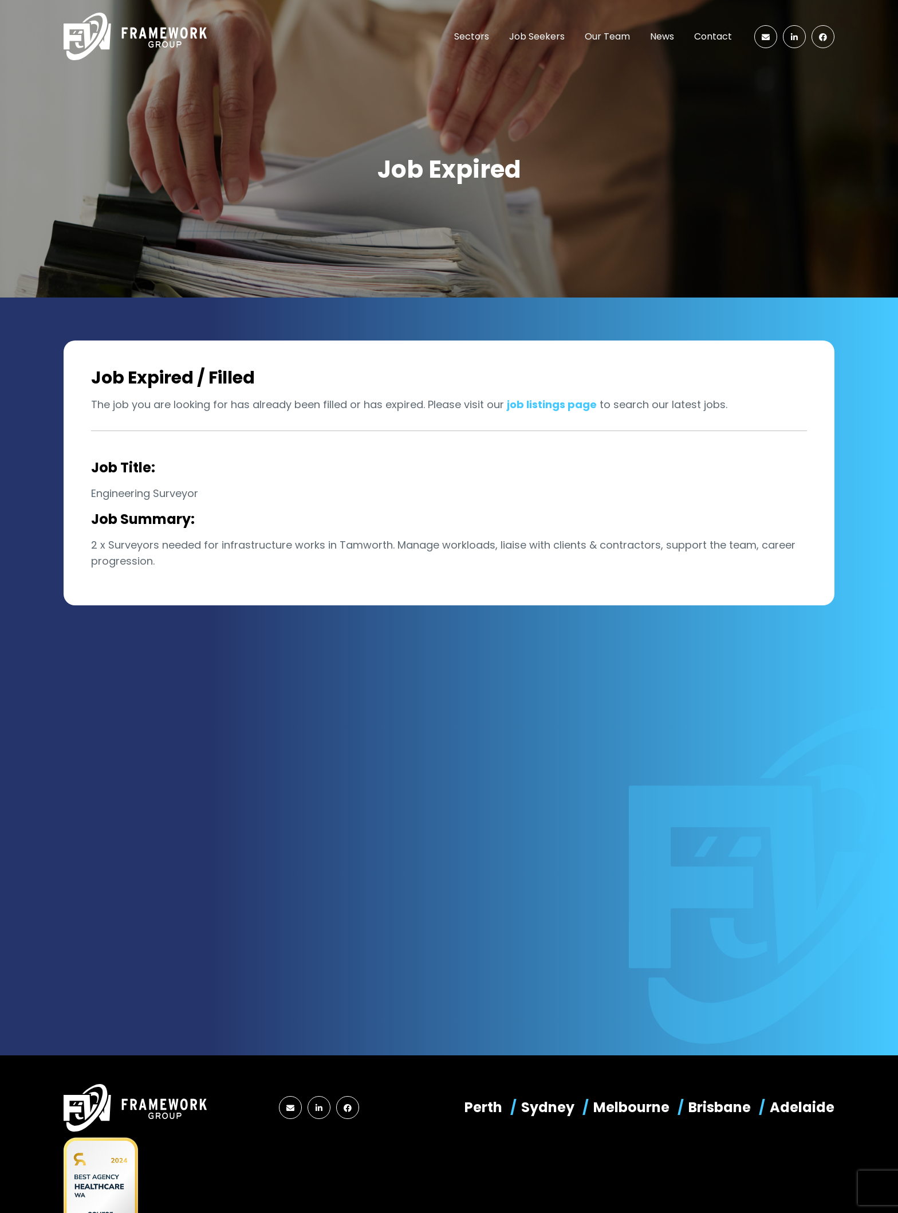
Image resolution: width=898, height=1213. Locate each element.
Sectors (471, 36)
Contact (713, 36)
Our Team (607, 36)
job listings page (552, 404)
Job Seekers (537, 36)
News (662, 36)
